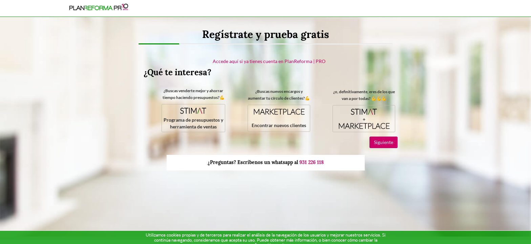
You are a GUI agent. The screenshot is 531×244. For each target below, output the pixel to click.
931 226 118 (311, 162)
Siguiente (383, 142)
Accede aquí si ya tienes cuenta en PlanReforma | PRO (269, 61)
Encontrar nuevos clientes (279, 117)
